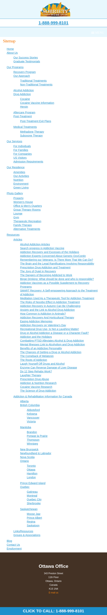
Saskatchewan (29, 509)
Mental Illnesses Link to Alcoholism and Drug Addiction (52, 344)
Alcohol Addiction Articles (35, 244)
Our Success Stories (25, 57)
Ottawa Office (53, 566)
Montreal (32, 495)
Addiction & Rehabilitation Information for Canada (42, 396)
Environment (21, 183)
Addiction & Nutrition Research (38, 383)
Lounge (17, 213)
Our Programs (15, 67)
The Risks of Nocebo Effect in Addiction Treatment (50, 302)
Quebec (24, 486)
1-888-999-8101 (53, 23)
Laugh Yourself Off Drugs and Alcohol (42, 363)
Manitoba (25, 427)
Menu (99, 32)
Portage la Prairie (37, 435)
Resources (13, 234)
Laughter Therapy (30, 375)
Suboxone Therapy (31, 135)
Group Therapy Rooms (27, 209)
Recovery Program (24, 72)
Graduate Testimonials (26, 61)
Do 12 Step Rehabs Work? (36, 371)
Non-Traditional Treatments (36, 84)
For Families (20, 150)
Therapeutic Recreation (27, 221)
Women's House (23, 202)
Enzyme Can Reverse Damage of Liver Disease (48, 367)
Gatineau (32, 491)
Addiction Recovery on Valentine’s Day (43, 325)
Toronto (31, 465)
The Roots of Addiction (33, 359)
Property (18, 198)
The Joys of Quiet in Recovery (38, 271)
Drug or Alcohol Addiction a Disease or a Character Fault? (54, 332)
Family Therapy (22, 225)
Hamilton (32, 473)
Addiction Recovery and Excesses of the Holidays (49, 252)
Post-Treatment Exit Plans (35, 121)
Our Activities (21, 176)
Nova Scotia (27, 457)
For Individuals (22, 146)
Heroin (24, 106)
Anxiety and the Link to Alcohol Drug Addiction (47, 309)
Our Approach (21, 75)
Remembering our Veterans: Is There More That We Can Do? (56, 259)
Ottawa (31, 469)
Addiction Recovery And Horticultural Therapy (47, 317)
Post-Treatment (22, 116)
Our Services (14, 141)
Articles (17, 239)
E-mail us (53, 592)
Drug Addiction (22, 94)
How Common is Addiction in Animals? (43, 313)
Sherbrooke (34, 503)
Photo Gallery (15, 193)
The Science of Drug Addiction (38, 390)
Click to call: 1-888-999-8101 (53, 611)
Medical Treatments (25, 126)
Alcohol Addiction (23, 90)
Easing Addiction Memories (36, 321)
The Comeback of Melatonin (37, 356)
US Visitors (20, 157)
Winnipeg (32, 443)
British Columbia (30, 405)
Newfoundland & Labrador (35, 453)
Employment (14, 548)
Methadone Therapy (32, 131)
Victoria (31, 421)
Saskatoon (33, 525)
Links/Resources (23, 531)
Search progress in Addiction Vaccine (42, 248)
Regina (31, 521)
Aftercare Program (24, 112)
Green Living (21, 187)
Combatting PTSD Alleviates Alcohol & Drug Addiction (52, 340)
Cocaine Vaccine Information (37, 102)
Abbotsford (33, 409)
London (31, 477)
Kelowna (32, 413)
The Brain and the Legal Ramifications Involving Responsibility (57, 263)
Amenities (19, 172)
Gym (16, 217)
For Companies (22, 153)
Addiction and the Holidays (36, 336)
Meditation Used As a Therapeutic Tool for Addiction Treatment (57, 298)
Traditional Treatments (33, 80)
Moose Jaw (33, 513)
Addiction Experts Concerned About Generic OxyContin (53, 255)
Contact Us (13, 544)
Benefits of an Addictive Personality (41, 348)
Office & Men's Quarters (27, 205)
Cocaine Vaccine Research (36, 386)
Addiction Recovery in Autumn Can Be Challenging (50, 306)
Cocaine (25, 99)
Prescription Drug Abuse (34, 379)
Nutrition (18, 179)
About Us (12, 52)
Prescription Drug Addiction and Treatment (45, 267)
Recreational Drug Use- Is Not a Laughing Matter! (49, 329)
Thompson (33, 439)
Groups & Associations (26, 535)
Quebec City (34, 499)
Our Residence (16, 167)
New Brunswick (29, 449)
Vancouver (33, 417)
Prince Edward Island (32, 483)
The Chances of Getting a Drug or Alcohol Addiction (50, 352)
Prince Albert (34, 517)
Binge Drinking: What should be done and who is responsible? (57, 279)
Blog (9, 540)
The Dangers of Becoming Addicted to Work (46, 275)
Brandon (32, 432)
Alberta (24, 401)
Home (10, 48)
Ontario (24, 461)
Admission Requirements (28, 161)
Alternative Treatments (26, 228)
